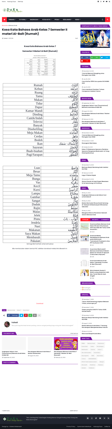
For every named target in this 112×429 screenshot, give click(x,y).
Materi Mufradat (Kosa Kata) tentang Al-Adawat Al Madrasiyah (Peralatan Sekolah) (95, 205)
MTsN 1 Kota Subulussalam (89, 362)
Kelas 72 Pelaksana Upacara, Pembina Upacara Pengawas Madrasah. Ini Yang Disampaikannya (95, 151)
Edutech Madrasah (16, 426)
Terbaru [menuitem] (11, 20)
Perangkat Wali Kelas (89, 143)
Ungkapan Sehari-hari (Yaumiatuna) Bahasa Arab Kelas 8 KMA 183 (13, 353)
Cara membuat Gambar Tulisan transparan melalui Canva (93, 90)
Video (92, 346)
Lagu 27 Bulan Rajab (89, 175)
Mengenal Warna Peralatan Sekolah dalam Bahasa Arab (94, 214)
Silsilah (84, 368)
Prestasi (100, 365)
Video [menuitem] (77, 20)
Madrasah (85, 349)
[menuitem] (4, 19)
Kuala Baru (97, 352)
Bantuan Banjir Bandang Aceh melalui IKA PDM (95, 168)
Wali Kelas (100, 355)
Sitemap (20, 1)
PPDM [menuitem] (57, 20)
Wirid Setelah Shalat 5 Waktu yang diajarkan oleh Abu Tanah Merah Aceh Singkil (99, 273)
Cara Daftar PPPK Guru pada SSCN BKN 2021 (95, 82)
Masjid (102, 362)
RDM (93, 355)
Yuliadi (14, 322)
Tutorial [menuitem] (22, 20)
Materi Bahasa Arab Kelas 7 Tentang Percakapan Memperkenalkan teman (95, 326)
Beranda (5, 25)
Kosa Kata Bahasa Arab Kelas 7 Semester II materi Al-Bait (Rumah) (99, 262)
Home (4, 1)
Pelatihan (92, 365)
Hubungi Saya (11, 1)
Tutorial (93, 349)
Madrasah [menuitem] (34, 20)
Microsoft (84, 365)
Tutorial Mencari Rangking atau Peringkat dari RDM (93, 74)
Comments (105, 220)
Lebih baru (6, 411)
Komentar (86, 290)
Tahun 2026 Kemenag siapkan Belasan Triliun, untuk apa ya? (95, 302)
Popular (85, 220)
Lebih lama (73, 411)
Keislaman (101, 343)
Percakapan (100, 346)
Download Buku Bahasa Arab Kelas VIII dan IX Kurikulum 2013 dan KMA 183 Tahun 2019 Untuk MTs (100, 226)
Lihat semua (74, 333)
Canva (83, 359)
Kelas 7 (19, 310)
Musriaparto (85, 355)
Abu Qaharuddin (86, 352)
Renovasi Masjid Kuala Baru (91, 334)
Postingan (86, 288)
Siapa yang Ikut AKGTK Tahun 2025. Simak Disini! (94, 310)
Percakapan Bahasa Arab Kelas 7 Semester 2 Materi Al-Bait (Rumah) (65, 353)
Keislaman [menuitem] (67, 20)
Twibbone (91, 368)
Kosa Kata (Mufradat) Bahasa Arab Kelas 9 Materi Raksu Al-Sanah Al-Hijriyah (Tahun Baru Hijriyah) (99, 251)
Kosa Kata (26, 310)
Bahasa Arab (13, 25)
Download (39, 303)
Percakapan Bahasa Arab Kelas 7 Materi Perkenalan (39, 352)
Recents (95, 220)
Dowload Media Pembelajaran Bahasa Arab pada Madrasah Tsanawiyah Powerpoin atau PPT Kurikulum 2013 (100, 239)
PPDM (83, 343)
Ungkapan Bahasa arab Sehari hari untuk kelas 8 (94, 196)
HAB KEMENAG (92, 359)
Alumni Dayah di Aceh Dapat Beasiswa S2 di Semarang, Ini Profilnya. (95, 182)
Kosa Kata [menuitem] (46, 20)
